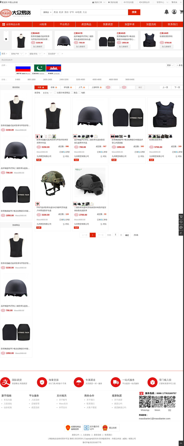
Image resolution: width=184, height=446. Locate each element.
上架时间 (97, 87)
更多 (170, 65)
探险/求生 (33, 54)
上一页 (165, 87)
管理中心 (160, 2)
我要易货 (108, 24)
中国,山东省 (13, 2)
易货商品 (86, 24)
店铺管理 (35, 403)
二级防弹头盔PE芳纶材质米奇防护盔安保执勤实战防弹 (90, 209)
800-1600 (32, 79)
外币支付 (63, 407)
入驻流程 (35, 400)
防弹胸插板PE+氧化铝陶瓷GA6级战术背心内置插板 (126, 39)
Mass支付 (63, 403)
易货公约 (118, 403)
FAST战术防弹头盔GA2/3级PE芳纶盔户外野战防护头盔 (52, 209)
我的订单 (97, 2)
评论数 (68, 87)
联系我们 (173, 24)
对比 (66, 156)
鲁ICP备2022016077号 (92, 442)
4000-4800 (97, 79)
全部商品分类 (13, 24)
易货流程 (35, 407)
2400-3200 (64, 79)
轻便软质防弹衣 (166, 36)
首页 (3, 54)
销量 (41, 87)
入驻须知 (8, 403)
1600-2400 (47, 79)
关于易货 (118, 400)
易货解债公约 (120, 407)
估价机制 (8, 407)
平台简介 (65, 24)
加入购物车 (37, 47)
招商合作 (144, 2)
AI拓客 (43, 24)
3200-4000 (80, 79)
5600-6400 (129, 79)
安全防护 (52, 54)
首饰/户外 (15, 54)
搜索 (134, 12)
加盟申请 (129, 24)
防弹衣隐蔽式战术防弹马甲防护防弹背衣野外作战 (40, 39)
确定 (140, 87)
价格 (54, 87)
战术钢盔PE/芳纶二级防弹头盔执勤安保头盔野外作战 (83, 39)
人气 (82, 87)
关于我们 (91, 400)
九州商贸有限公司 (44, 156)
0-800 (17, 79)
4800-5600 (113, 79)
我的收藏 (113, 2)
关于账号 (63, 400)
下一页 (177, 87)
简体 (174, 2)
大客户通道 (92, 407)
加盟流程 (151, 24)
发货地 (45, 93)
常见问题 (128, 2)
